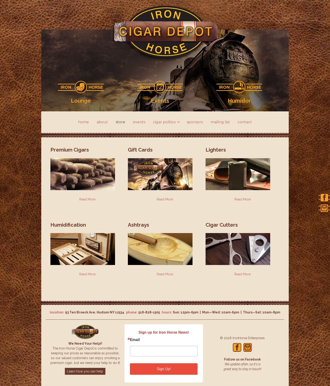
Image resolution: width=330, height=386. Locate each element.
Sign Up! (164, 369)
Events (160, 100)
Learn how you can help (85, 371)
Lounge (81, 100)
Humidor (239, 100)
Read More (87, 199)
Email (135, 340)
